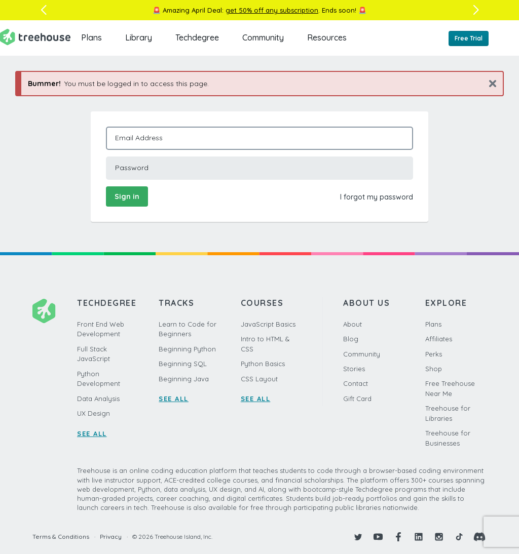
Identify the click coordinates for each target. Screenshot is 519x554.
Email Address (139, 137)
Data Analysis (98, 398)
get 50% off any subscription (272, 10)
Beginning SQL (183, 364)
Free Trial (469, 38)
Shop (433, 369)
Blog (350, 339)
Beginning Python (187, 349)
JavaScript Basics (268, 324)
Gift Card (357, 398)
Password (132, 167)
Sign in (127, 196)
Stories (354, 369)
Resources (327, 37)
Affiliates (438, 339)
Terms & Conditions (60, 536)
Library (138, 37)
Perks (433, 354)
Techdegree (197, 37)
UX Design (93, 413)
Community (263, 37)
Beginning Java (184, 379)
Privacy (111, 536)
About (352, 324)
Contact (355, 383)
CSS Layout (259, 379)
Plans (91, 37)
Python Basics (263, 364)
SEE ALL (92, 433)
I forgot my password (376, 197)
